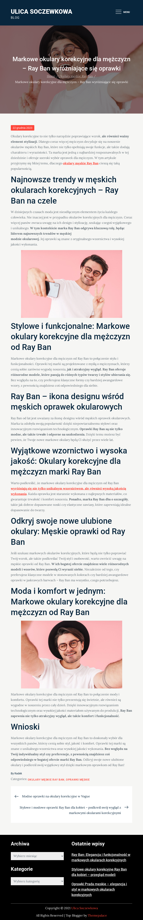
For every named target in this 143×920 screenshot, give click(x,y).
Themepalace (97, 915)
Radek (18, 773)
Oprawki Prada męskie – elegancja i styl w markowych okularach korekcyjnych (99, 889)
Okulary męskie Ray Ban (46, 779)
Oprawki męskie (78, 779)
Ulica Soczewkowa (41, 11)
